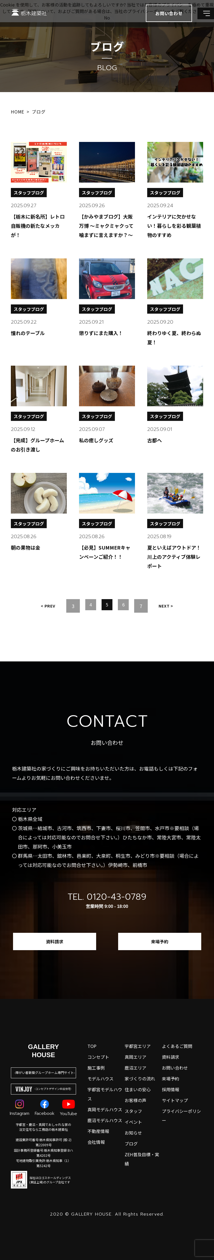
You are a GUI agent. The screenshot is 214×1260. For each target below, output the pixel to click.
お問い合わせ (175, 1067)
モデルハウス (100, 1078)
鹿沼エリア (135, 1067)
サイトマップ (175, 1100)
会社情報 (96, 1142)
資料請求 (54, 941)
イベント (133, 1122)
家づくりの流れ (140, 1078)
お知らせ (133, 1132)
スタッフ (133, 1111)
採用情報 (170, 1089)
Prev (44, 605)
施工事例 (96, 1067)
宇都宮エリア (138, 1046)
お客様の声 (135, 1100)
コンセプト (98, 1057)
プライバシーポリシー (181, 1115)
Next (169, 605)
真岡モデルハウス (104, 1109)
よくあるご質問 (177, 1046)
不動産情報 (98, 1131)
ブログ (131, 1143)
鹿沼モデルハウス (104, 1120)
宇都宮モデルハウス (104, 1094)
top (91, 1046)
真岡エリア (135, 1057)
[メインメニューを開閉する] (202, 19)
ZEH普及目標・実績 (142, 1159)
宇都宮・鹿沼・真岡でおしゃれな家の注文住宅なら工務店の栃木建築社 (43, 1127)
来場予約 (159, 941)
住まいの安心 (138, 1089)
